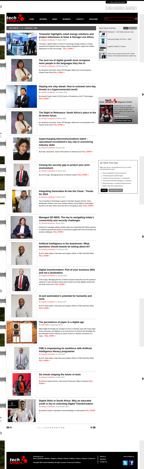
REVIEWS (43, 19)
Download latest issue (123, 120)
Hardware (41, 458)
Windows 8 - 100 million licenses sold (121, 32)
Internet (66, 458)
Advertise (103, 459)
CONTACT (80, 19)
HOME (31, 19)
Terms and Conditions (74, 462)
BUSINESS (67, 19)
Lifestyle (60, 458)
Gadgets (53, 458)
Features (84, 458)
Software (72, 458)
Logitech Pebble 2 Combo (117, 46)
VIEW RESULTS (116, 190)
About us (103, 456)
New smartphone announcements (114, 173)
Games (78, 458)
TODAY (126, 28)
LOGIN (109, 8)
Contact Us (91, 458)
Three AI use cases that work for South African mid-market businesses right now (122, 55)
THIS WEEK (132, 28)
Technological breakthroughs (113, 175)
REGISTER (119, 8)
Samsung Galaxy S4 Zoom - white (119, 39)
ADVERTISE (130, 8)
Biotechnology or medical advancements (117, 183)
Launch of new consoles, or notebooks (116, 178)
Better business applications (113, 186)
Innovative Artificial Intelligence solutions (117, 180)
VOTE (104, 190)
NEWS (54, 19)
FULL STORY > (68, 49)
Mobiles (47, 458)
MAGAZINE (93, 19)
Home (35, 458)
